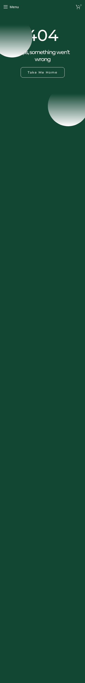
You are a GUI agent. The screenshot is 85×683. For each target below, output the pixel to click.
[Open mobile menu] (11, 6)
